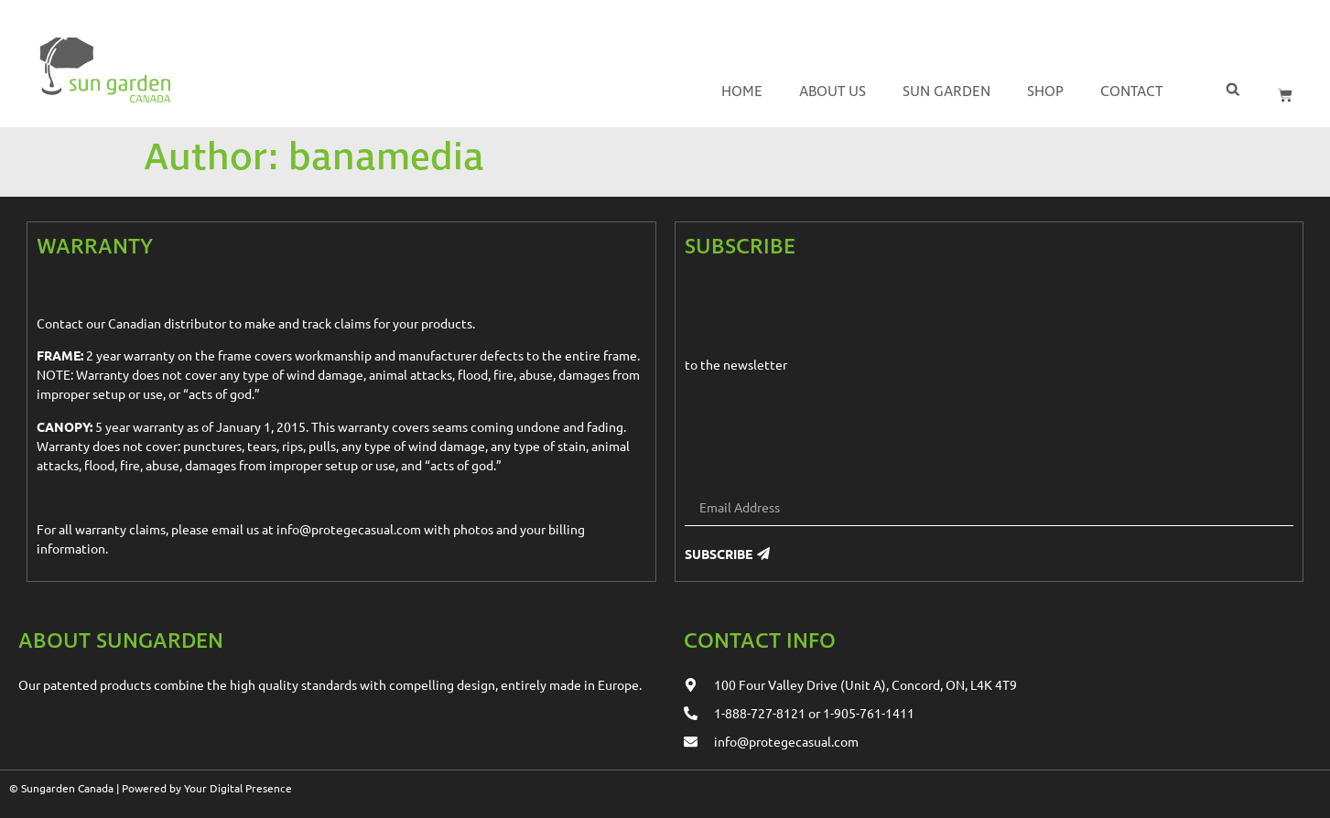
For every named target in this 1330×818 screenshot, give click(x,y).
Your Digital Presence (238, 787)
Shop (1045, 92)
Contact (1131, 92)
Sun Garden (946, 92)
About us (832, 92)
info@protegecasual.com (348, 529)
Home (741, 92)
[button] (1232, 89)
